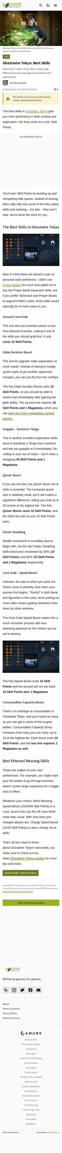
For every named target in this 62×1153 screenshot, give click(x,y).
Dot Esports (31, 1039)
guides (27, 858)
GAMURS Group (53, 1132)
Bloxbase (31, 1123)
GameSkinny (31, 1091)
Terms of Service (11, 1008)
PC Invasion (31, 1100)
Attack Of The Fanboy (31, 1058)
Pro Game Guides (31, 1044)
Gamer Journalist (31, 1086)
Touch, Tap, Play (31, 1109)
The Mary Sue (31, 1105)
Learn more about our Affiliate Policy (18, 891)
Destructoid (31, 1081)
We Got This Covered (31, 1076)
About (6, 1003)
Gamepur (31, 1053)
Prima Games (31, 1062)
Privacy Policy (10, 1013)
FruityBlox (31, 1119)
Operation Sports (31, 1095)
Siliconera (31, 1067)
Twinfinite (31, 1048)
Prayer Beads (12, 285)
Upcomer (31, 1114)
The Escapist (31, 1072)
